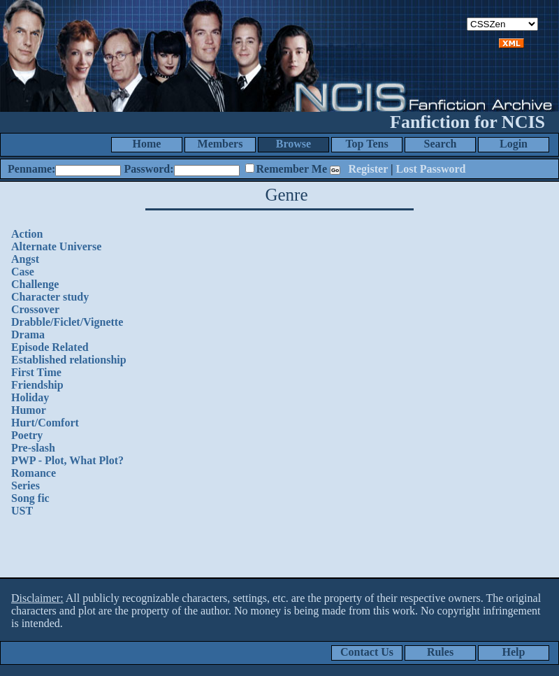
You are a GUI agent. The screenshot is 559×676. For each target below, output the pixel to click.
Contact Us (366, 652)
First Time (36, 372)
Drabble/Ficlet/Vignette (67, 322)
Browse (293, 144)
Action (27, 234)
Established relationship (68, 360)
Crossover (35, 309)
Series (25, 485)
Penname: (31, 169)
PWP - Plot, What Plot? (67, 460)
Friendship (37, 385)
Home (147, 144)
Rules (440, 652)
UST (22, 511)
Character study (50, 297)
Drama (28, 334)
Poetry (27, 435)
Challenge (35, 284)
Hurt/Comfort (45, 423)
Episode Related (50, 347)
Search (440, 144)
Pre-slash (33, 448)
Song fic (30, 498)
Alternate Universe (56, 246)
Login (514, 144)
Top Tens (366, 144)
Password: (148, 169)
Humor (28, 410)
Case (22, 272)
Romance (33, 473)
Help (513, 652)
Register (368, 169)
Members (220, 144)
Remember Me (291, 169)
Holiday (30, 397)
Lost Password (431, 169)
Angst (25, 259)
